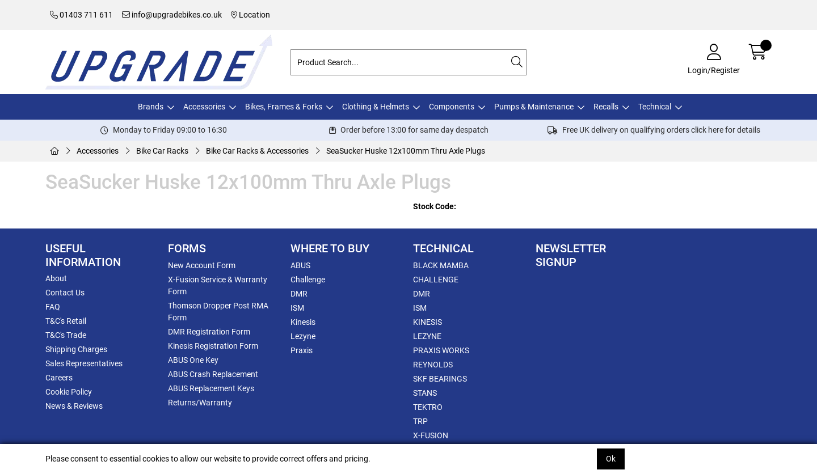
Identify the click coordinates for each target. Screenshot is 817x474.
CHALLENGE (435, 279)
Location (250, 14)
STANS (425, 392)
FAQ (52, 306)
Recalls (605, 106)
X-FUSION (430, 435)
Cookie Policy (68, 391)
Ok (611, 458)
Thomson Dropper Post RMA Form (218, 311)
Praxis (301, 350)
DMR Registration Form (209, 331)
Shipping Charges (76, 349)
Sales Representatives (84, 363)
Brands (150, 106)
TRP (420, 421)
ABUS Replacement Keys (211, 388)
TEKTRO (428, 407)
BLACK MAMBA (441, 265)
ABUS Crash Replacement (213, 374)
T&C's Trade (65, 335)
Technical (654, 106)
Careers (59, 377)
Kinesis (302, 322)
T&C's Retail (65, 320)
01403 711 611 (81, 14)
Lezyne (302, 336)
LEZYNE (427, 336)
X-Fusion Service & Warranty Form (217, 285)
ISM (297, 307)
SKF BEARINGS (440, 378)
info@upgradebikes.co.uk (172, 14)
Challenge (307, 279)
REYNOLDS (433, 364)
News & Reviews (74, 405)
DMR (299, 293)
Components (451, 106)
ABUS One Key (193, 360)
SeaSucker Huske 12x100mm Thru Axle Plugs (405, 150)
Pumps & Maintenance (534, 106)
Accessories (204, 106)
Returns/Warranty (200, 402)
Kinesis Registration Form (213, 345)
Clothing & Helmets (375, 106)
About (56, 278)
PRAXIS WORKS (441, 350)
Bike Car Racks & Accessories (257, 150)
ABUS (300, 265)
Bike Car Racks (162, 150)
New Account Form (201, 265)
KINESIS (427, 322)
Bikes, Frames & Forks (283, 106)
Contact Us (65, 292)
